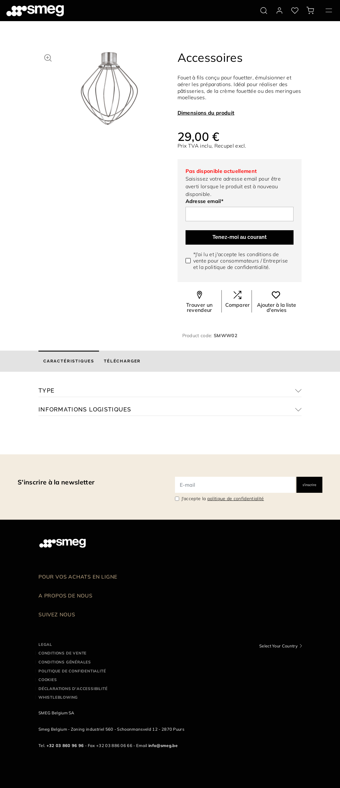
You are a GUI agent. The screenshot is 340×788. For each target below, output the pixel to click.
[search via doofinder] (264, 10)
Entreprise (275, 260)
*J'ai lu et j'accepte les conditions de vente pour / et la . (240, 260)
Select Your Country (278, 645)
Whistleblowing (58, 697)
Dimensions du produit (206, 113)
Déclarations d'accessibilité (72, 688)
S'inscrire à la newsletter (56, 482)
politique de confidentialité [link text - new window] (235, 498)
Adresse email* (204, 201)
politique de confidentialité (237, 267)
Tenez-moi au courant (239, 237)
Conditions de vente (62, 653)
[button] (48, 57)
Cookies (47, 679)
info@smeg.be (163, 745)
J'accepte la (222, 498)
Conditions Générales (64, 662)
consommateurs (239, 260)
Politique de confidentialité (72, 671)
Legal (45, 644)
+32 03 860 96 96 (65, 745)
